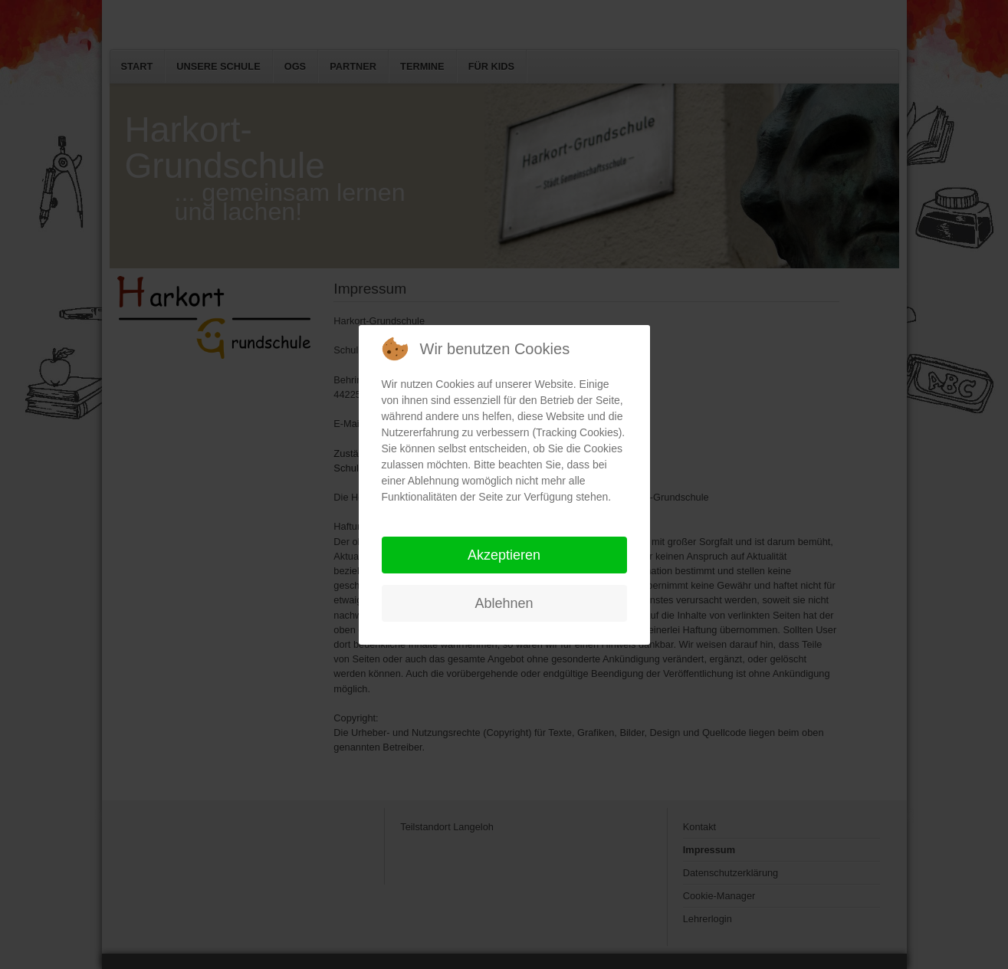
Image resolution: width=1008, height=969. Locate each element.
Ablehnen (503, 603)
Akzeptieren (504, 555)
